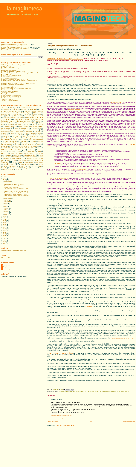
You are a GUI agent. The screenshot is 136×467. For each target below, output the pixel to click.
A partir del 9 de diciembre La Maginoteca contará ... (16, 192)
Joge (24, 136)
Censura (39, 114)
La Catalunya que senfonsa (32, 138)
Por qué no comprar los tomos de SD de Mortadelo (16, 191)
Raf (34, 153)
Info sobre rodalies (6, 258)
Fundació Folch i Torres (78, 169)
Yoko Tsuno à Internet (7, 99)
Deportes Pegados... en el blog (27, 123)
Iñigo (41, 134)
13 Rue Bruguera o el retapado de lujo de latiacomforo (15, 65)
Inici (91, 421)
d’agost (6, 203)
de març (6, 211)
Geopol (3, 133)
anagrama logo (34, 107)
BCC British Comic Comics (8, 67)
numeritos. (14, 146)
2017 (4, 225)
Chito (2, 116)
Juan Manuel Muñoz (32, 136)
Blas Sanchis (5, 114)
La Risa (24, 139)
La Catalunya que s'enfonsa (12, 138)
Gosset (33, 133)
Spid (20, 162)
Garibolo (38, 131)
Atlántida (34, 111)
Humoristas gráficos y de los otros (10, 86)
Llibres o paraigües (10, 141)
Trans (29, 166)
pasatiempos (31, 150)
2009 (4, 238)
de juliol (6, 205)
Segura (8, 160)
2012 (4, 234)
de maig (6, 208)
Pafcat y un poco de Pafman (8, 90)
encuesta (26, 126)
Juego (41, 136)
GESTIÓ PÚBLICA (20, 133)
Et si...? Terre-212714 (9, 197)
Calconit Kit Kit (16, 114)
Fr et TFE (35, 130)
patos (39, 149)
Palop (39, 147)
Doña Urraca (18, 124)
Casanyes (25, 114)
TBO (4, 164)
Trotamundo (38, 166)
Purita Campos (28, 153)
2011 (4, 235)
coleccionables (28, 115)
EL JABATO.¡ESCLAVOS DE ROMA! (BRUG (60, 353)
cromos (38, 121)
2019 (4, 222)
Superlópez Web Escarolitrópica (9, 91)
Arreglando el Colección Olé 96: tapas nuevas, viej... (16, 185)
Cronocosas (4, 122)
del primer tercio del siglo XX (76, 109)
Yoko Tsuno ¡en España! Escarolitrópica (11, 98)
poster (39, 151)
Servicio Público (23, 160)
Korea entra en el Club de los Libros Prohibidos (15, 194)
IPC (13, 136)
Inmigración (6, 136)
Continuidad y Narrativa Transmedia (67, 391)
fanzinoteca (13, 130)
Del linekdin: (58, 163)
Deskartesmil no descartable (8, 70)
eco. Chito (35, 124)
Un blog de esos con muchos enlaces (11, 95)
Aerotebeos (24, 107)
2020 (4, 221)
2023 (4, 216)
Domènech (10, 124)
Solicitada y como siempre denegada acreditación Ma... (17, 195)
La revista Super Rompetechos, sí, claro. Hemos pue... (15, 48)
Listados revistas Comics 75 (8, 87)
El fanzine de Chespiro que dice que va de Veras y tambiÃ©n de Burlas (20, 73)
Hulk (26, 135)
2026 (4, 176)
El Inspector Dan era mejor (8, 76)
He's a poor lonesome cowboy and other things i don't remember (18, 83)
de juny (6, 206)
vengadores (35, 168)
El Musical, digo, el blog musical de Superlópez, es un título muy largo (19, 80)
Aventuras (40, 111)
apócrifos (33, 109)
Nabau (18, 144)
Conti (21, 117)
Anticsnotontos (6, 109)
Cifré (7, 116)
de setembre (7, 201)
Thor (34, 164)
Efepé (20, 126)
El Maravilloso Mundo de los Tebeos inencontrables (14, 79)
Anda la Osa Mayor (6, 66)
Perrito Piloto (6, 265)
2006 (4, 243)
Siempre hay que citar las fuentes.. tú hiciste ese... (14, 46)
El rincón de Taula (6, 82)
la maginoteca (24, 8)
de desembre (7, 181)
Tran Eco (23, 166)
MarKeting (40, 141)
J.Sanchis (18, 136)
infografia (37, 134)
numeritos (4, 146)
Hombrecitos (4, 134)
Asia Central (27, 111)
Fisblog (26, 130)
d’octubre (6, 200)
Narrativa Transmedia (28, 144)
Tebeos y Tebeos (5, 94)
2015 (4, 229)
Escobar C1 (24, 128)
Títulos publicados (9, 166)
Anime (41, 107)
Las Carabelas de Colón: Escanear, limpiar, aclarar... (16, 188)
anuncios (23, 109)
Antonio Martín (15, 109)
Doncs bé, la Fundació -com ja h (59, 178)
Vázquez (26, 168)
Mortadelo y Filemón (105, 391)
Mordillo (39, 143)
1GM (10, 107)
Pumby (21, 153)
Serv (15, 160)
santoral (35, 158)
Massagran (97, 391)
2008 (4, 240)
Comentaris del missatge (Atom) (65, 425)
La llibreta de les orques (84, 391)
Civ (11, 115)
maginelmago (6, 269)
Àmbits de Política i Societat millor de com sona (13, 250)
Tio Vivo (41, 164)
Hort (20, 135)
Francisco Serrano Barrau (7, 131)
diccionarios (88, 306)
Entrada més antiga (129, 421)
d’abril (6, 209)
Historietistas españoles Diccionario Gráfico (12, 84)
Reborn (41, 153)
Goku (27, 133)
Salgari (29, 158)
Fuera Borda (19, 131)
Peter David (11, 151)
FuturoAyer (29, 131)
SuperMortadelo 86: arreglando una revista (14, 184)
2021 (4, 219)
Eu (40, 128)
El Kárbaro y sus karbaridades (9, 78)
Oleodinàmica (7, 147)
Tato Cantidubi (39, 162)
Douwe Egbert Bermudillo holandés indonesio (13, 71)
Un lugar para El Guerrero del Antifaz (11, 96)
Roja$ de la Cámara (30, 156)
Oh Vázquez (34, 146)
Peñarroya (3, 151)
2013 (4, 232)
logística (92, 391)
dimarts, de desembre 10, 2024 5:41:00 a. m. (62, 415)
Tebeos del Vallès (25, 164)
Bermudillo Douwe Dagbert (24, 113)
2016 (4, 227)
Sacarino (6, 158)
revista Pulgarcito (29, 155)
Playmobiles (31, 151)
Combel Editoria (116, 102)
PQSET (3, 153)
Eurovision (4, 130)
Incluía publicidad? (6, 50)
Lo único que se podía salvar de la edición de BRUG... (15, 44)
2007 (4, 242)
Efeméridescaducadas (10, 126)
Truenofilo (126, 391)
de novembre (7, 198)
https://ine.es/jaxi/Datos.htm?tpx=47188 (122, 338)
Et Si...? (35, 128)
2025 (4, 178)
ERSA (16, 128)
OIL (42, 146)
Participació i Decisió (115, 391)
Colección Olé (18, 116)
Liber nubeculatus (38, 139)
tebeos (122, 391)
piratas (24, 151)
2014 (4, 230)
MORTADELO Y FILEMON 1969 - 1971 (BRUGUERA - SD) (65, 59)
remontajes (8, 155)
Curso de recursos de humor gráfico (10, 69)
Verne (41, 168)
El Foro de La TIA (6, 74)
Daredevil (11, 123)
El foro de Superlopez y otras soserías (11, 75)
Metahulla (33, 143)
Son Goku (15, 162)
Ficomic (20, 130)
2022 (4, 217)
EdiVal (41, 124)
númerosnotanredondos (24, 146)
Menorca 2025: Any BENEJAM (11, 190)
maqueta (34, 141)
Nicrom (39, 144)
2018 (4, 224)
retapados (17, 155)
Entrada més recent (52, 421)
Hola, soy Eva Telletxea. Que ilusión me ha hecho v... (15, 47)
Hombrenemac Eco (13, 134)
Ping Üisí (5, 267)
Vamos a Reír (17, 168)
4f (15, 107)
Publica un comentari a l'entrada (55, 419)
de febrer (6, 213)
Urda (11, 167)
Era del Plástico (33, 126)
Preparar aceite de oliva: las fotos (12, 183)
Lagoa (29, 139)
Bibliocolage (36, 113)
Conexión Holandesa (10, 117)
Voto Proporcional (8, 169)
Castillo (33, 114)
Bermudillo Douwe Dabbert (9, 112)
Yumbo (17, 169)
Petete (18, 151)
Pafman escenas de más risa (23, 147)
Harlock (39, 133)
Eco (77, 391)
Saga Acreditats (17, 158)
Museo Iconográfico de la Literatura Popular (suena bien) (16, 88)
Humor (31, 134)
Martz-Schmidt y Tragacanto (11, 143)
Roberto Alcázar (16, 156)
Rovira (41, 156)
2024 (4, 180)
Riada (8, 156)
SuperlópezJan (29, 162)
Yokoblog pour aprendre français (9, 100)
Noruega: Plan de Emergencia (11, 187)
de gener (6, 214)
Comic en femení (38, 116)
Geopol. (12, 133)
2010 (4, 237)
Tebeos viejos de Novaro (7, 92)
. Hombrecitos (4, 107)
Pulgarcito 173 (14, 153)
